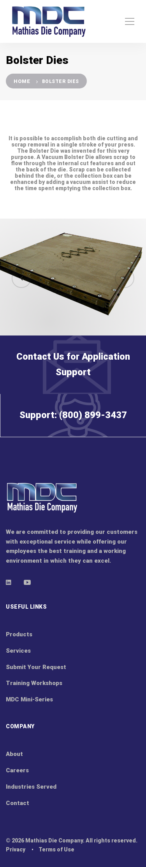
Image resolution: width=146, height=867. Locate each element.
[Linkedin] (8, 582)
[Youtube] (27, 582)
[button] (21, 278)
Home (22, 81)
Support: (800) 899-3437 (73, 429)
